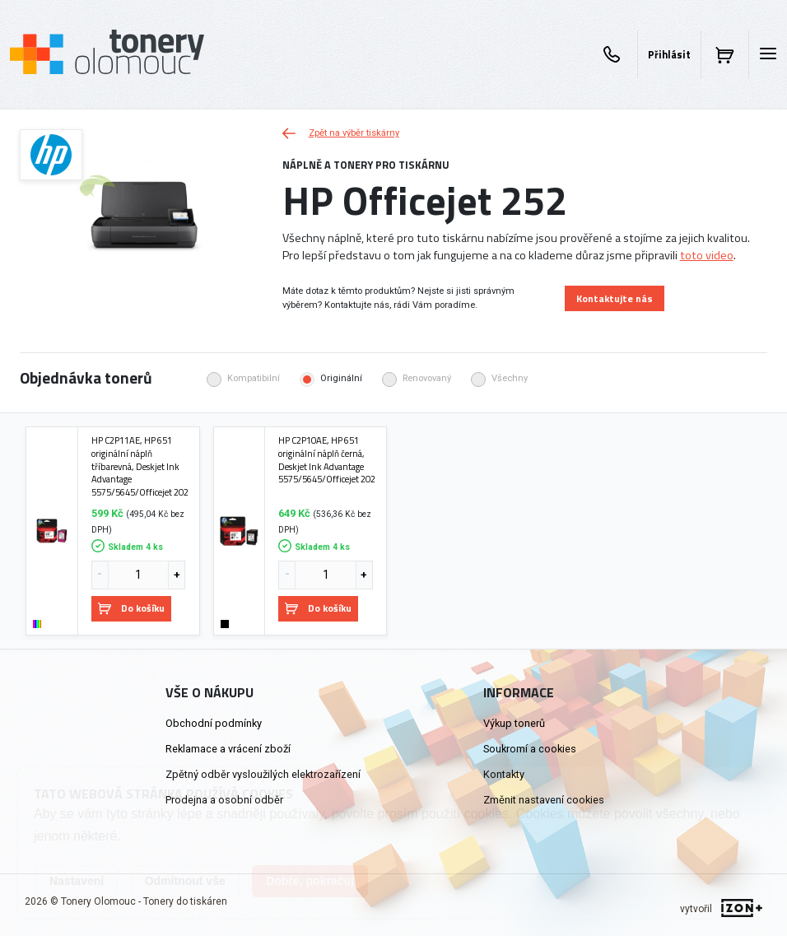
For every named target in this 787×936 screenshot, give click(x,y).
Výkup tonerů (514, 723)
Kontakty (503, 774)
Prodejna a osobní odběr (224, 800)
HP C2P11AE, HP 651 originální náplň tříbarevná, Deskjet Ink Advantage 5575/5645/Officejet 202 (140, 466)
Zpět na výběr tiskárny (340, 133)
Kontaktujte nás (614, 298)
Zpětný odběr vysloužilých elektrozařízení (263, 774)
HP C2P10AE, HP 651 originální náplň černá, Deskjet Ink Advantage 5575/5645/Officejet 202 (326, 460)
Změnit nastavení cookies (543, 800)
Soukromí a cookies (529, 749)
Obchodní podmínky (213, 723)
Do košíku (131, 608)
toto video (706, 255)
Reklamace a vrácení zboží (228, 749)
